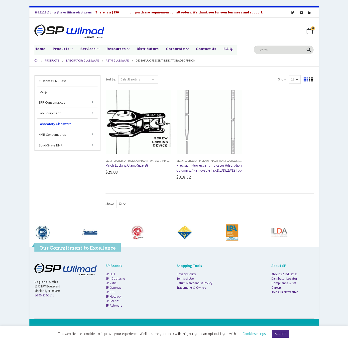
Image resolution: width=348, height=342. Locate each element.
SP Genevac (113, 287)
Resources (116, 48)
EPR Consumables (52, 102)
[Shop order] (138, 79)
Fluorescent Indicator (238, 160)
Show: (282, 79)
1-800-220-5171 (44, 295)
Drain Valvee (161, 160)
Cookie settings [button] (254, 333)
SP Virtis (111, 283)
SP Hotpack (113, 296)
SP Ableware (114, 305)
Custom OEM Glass (53, 81)
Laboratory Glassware (55, 124)
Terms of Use (185, 278)
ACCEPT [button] (280, 334)
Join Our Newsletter (284, 292)
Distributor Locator (284, 278)
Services (88, 48)
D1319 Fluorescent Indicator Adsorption (129, 160)
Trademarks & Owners (191, 287)
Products (61, 48)
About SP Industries (284, 274)
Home (39, 48)
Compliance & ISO (283, 283)
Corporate (175, 48)
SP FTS (110, 292)
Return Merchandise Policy (194, 283)
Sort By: (111, 79)
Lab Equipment (50, 113)
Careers (276, 287)
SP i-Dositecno (115, 278)
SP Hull (110, 274)
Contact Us (206, 48)
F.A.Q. (228, 48)
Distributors (148, 48)
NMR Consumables (52, 134)
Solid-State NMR (51, 145)
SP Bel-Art (112, 301)
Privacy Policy (186, 274)
